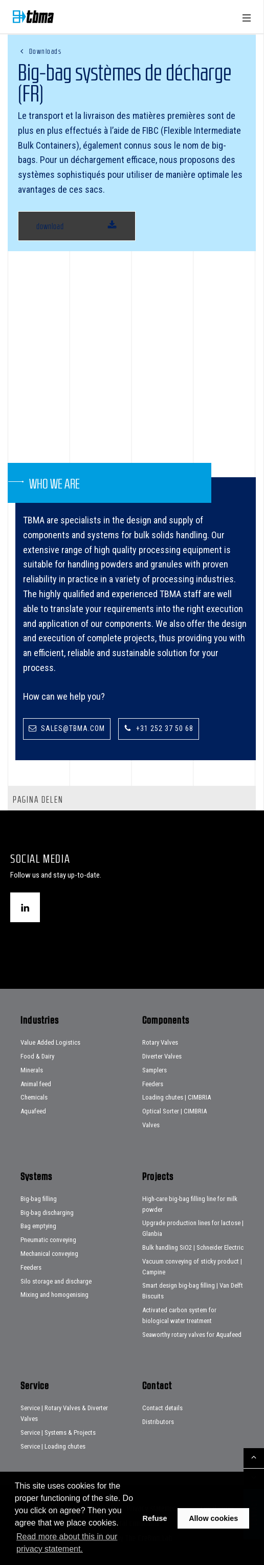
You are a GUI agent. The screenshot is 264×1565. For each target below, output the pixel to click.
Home (33, 17)
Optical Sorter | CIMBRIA (174, 1111)
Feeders (152, 1084)
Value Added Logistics (50, 1042)
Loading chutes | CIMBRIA (176, 1097)
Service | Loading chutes (52, 1446)
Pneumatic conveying (48, 1240)
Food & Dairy (37, 1056)
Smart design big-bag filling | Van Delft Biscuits (192, 1291)
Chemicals (34, 1097)
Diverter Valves (162, 1056)
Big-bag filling (38, 1199)
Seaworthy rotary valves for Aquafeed (191, 1334)
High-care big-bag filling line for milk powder (189, 1204)
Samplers (154, 1070)
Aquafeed (33, 1111)
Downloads (45, 51)
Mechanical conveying (49, 1253)
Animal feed (35, 1084)
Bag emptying (38, 1226)
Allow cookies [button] (213, 1518)
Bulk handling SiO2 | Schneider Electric (193, 1247)
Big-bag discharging (47, 1212)
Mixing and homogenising (54, 1294)
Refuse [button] (155, 1518)
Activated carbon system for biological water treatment (179, 1315)
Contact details (162, 1408)
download (50, 226)
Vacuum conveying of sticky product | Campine (192, 1266)
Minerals (31, 1070)
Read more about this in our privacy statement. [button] (66, 1542)
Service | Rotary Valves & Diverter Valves (64, 1413)
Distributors (158, 1422)
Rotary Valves (160, 1042)
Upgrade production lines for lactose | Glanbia (193, 1228)
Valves (151, 1125)
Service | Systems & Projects (58, 1432)
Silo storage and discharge (56, 1281)
